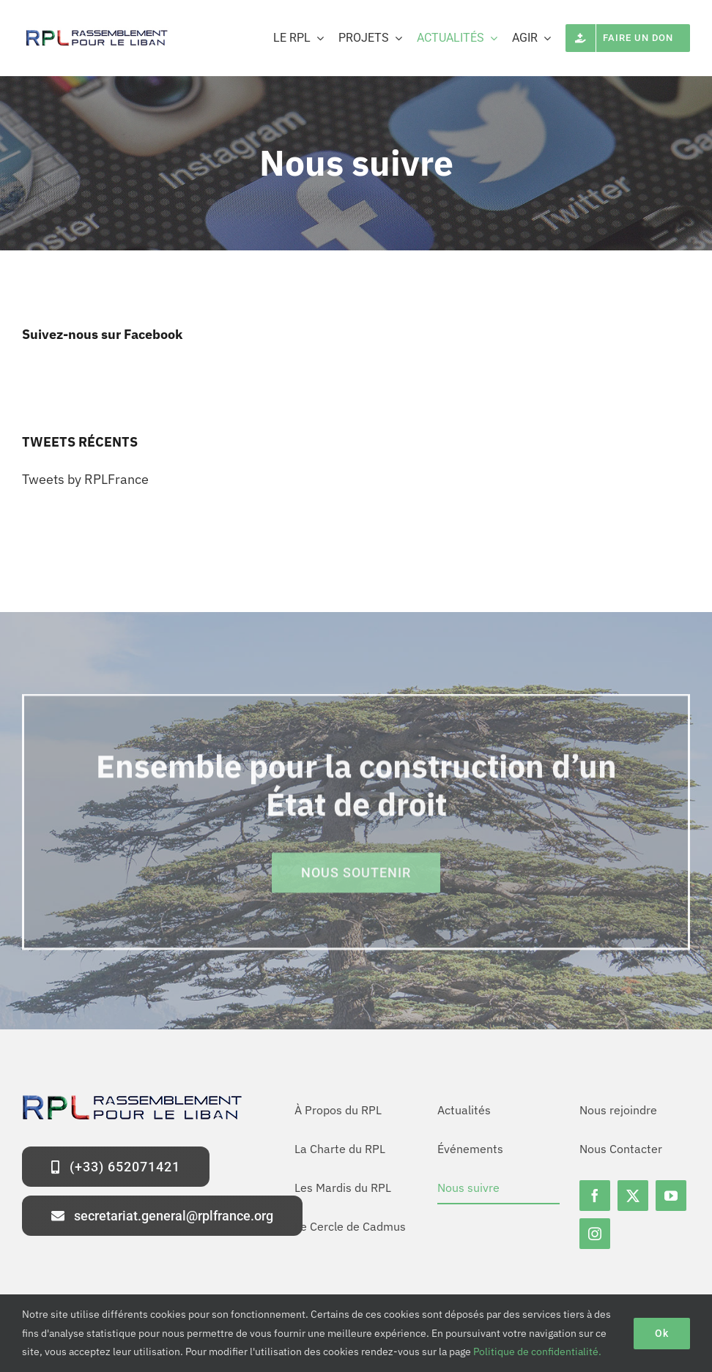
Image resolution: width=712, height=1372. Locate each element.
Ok (662, 1333)
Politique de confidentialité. (537, 1351)
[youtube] (671, 1195)
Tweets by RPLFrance (85, 479)
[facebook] (594, 1195)
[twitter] (633, 1195)
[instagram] (594, 1233)
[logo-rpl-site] (95, 33)
